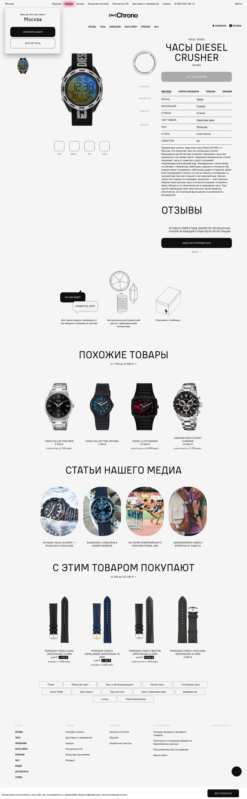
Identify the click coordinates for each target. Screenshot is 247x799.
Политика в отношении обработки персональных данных (172, 742)
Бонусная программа (78, 754)
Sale (156, 26)
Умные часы (157, 684)
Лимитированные (136, 699)
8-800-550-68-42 (185, 3)
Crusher (201, 106)
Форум (69, 3)
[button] (11, 4)
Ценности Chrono (119, 731)
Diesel (200, 99)
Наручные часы (205, 119)
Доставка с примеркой (145, 3)
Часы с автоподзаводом (119, 684)
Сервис (167, 3)
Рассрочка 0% (120, 3)
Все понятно (223, 793)
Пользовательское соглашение (170, 749)
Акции (80, 3)
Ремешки (145, 26)
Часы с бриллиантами (153, 691)
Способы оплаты (75, 731)
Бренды (92, 26)
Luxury (105, 699)
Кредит (70, 743)
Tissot (50, 684)
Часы (103, 26)
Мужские (202, 126)
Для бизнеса (22, 771)
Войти (238, 3)
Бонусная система (98, 3)
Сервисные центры (120, 743)
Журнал (56, 3)
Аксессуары (131, 26)
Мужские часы (80, 684)
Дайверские (190, 691)
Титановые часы (190, 684)
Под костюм (117, 691)
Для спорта (86, 691)
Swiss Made (56, 691)
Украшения (115, 26)
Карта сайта (160, 755)
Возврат (70, 760)
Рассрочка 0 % (74, 748)
